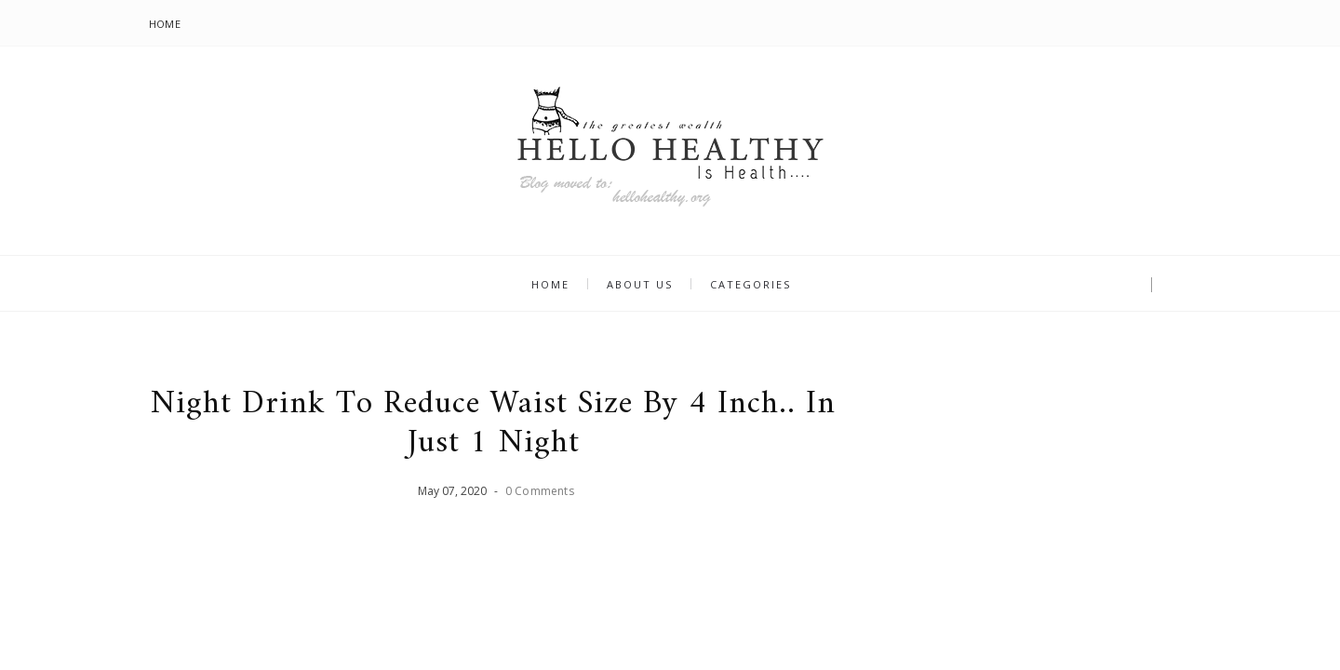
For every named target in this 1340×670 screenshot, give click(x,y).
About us (640, 284)
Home (165, 24)
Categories (750, 284)
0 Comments (539, 491)
